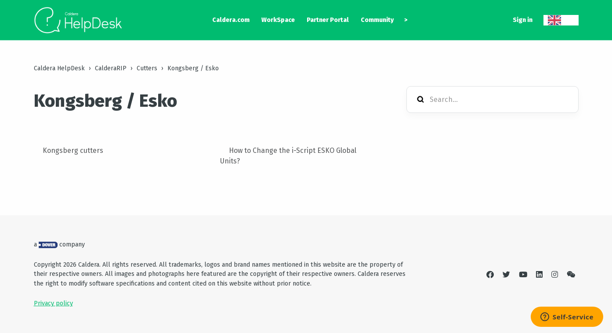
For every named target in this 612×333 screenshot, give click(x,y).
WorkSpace (278, 20)
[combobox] (561, 20)
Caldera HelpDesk (59, 68)
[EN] (561, 20)
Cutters (147, 68)
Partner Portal (328, 20)
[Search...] (492, 99)
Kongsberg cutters (73, 150)
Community (377, 20)
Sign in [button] (522, 20)
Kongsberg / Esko (193, 68)
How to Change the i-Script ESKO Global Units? (288, 155)
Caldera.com (231, 20)
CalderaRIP (111, 68)
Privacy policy (53, 303)
